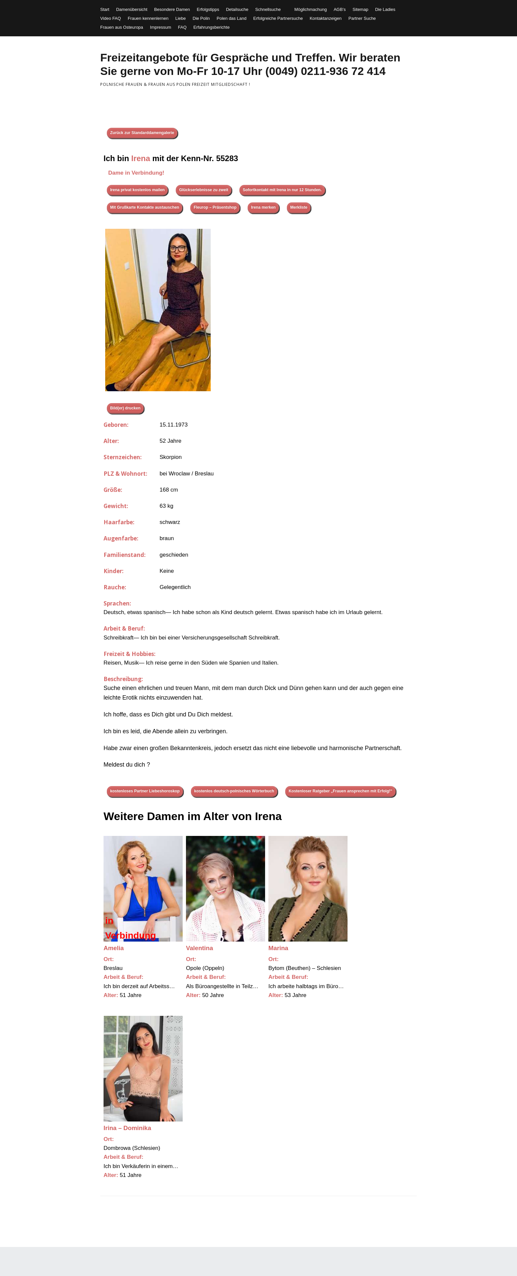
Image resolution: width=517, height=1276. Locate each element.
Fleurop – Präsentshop (215, 207)
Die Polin (201, 18)
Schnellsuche (268, 9)
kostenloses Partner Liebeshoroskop (145, 791)
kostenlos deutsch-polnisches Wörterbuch (234, 791)
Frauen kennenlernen (148, 18)
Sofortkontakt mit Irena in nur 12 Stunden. (282, 190)
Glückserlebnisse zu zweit (203, 190)
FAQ (182, 27)
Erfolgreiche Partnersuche (278, 18)
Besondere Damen (172, 9)
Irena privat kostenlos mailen (137, 190)
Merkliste (298, 207)
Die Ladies (385, 9)
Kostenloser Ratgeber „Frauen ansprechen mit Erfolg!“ (340, 791)
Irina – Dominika (127, 1127)
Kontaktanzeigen (326, 18)
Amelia (114, 948)
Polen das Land (231, 18)
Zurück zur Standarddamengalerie (142, 132)
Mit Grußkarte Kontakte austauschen (144, 207)
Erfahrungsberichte (212, 27)
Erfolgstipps (208, 9)
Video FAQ (110, 18)
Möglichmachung (310, 9)
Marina (278, 948)
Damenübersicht (131, 9)
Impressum (160, 27)
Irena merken (263, 207)
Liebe (180, 18)
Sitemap (360, 9)
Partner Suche (362, 18)
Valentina (199, 948)
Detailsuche (237, 9)
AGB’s (340, 9)
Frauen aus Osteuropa (121, 27)
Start (104, 9)
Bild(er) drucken (125, 408)
